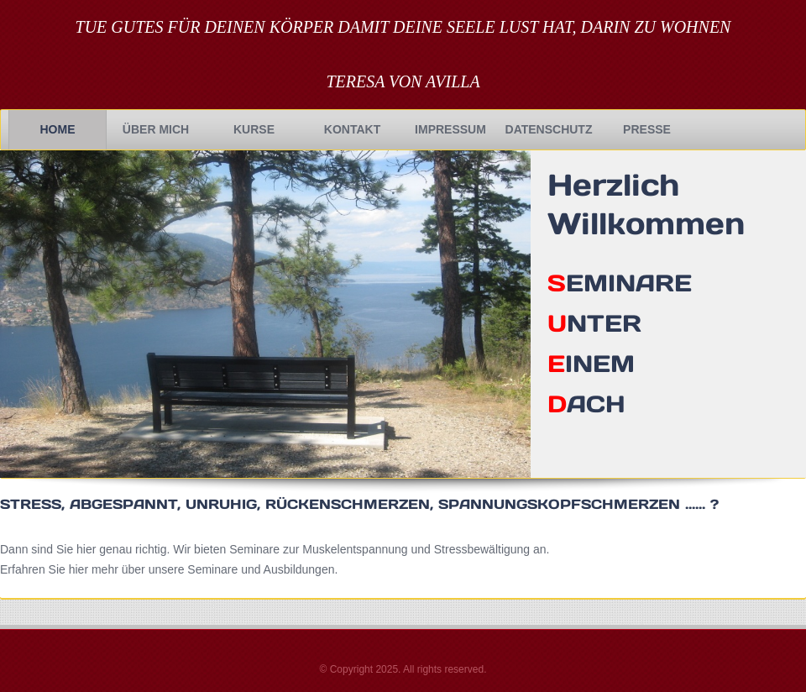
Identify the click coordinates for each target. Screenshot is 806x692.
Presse (647, 129)
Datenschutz (549, 129)
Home (58, 129)
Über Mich (156, 129)
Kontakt (352, 129)
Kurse (254, 129)
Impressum (450, 129)
